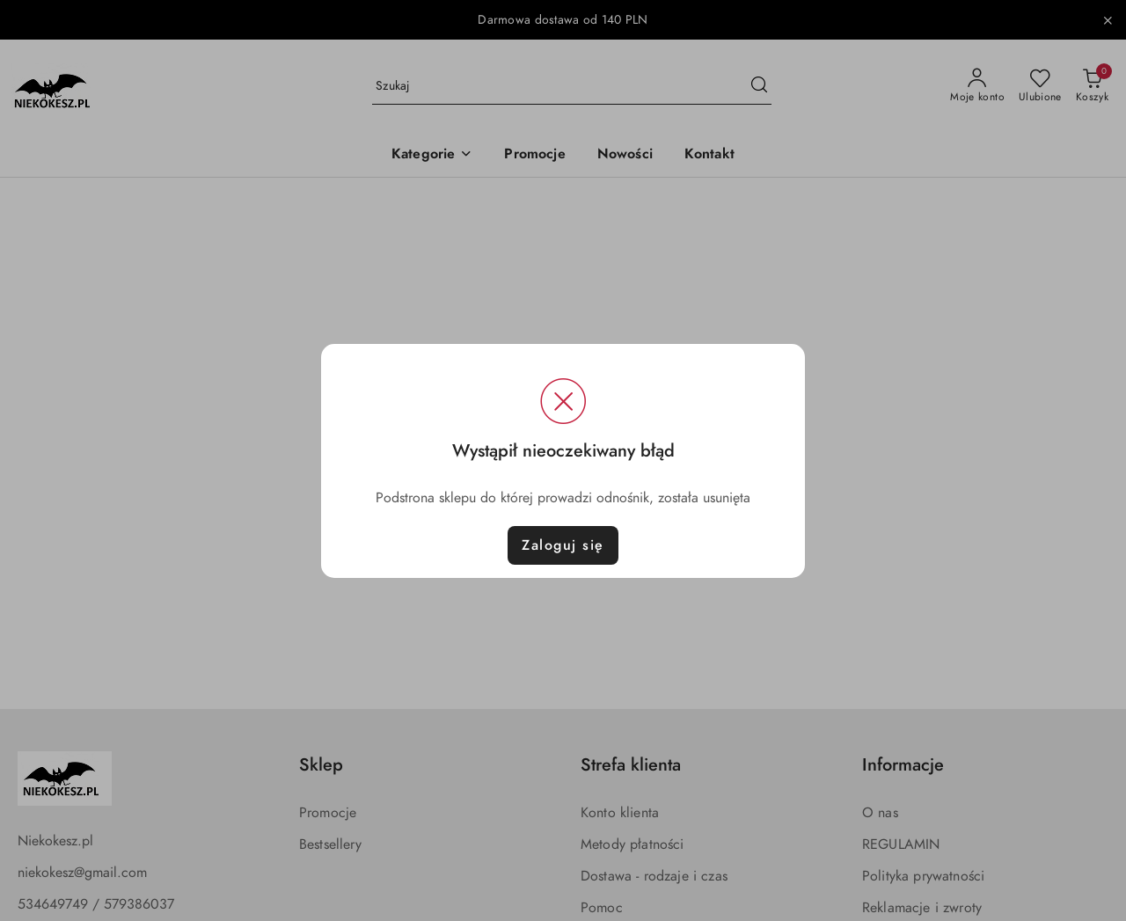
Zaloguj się (563, 545)
